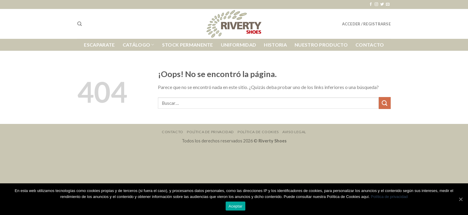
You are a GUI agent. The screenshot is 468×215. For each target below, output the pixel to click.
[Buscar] (79, 24)
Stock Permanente (187, 44)
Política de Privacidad (210, 132)
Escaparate (99, 44)
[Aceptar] (461, 199)
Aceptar (236, 206)
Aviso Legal (294, 132)
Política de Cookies (258, 132)
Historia (275, 44)
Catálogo (138, 45)
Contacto (369, 44)
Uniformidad (238, 44)
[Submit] (385, 103)
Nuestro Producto (321, 44)
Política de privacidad (389, 196)
